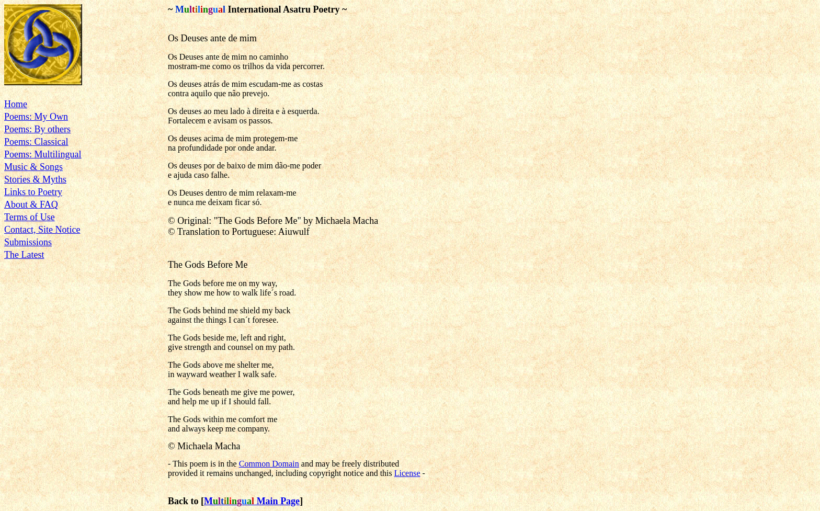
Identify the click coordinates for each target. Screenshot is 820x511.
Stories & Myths (35, 179)
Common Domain (269, 463)
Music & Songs (33, 167)
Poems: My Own (36, 116)
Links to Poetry (33, 192)
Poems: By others (37, 129)
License (407, 473)
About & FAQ (31, 204)
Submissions (28, 242)
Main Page (256, 501)
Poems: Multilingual (43, 154)
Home (15, 104)
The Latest (24, 254)
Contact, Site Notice (42, 229)
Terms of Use (29, 217)
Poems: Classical (36, 142)
